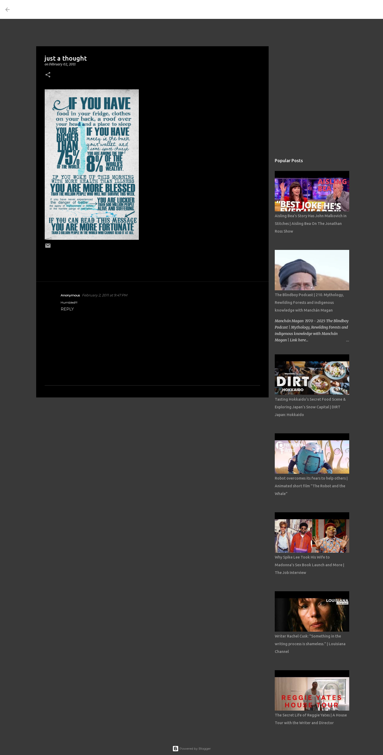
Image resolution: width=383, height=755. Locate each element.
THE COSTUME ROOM (63, 9)
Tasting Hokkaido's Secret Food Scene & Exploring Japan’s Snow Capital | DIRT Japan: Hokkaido (310, 407)
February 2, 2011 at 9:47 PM (104, 295)
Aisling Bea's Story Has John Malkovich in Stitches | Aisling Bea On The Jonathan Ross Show (311, 223)
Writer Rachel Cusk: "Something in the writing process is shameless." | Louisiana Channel (310, 644)
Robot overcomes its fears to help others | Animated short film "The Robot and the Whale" (311, 486)
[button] (48, 75)
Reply (67, 309)
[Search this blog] (351, 9)
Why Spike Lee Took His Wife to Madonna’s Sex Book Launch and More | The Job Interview (309, 565)
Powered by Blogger (191, 748)
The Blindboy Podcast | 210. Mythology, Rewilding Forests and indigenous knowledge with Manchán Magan (309, 302)
